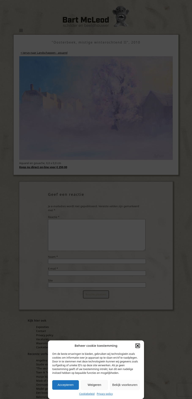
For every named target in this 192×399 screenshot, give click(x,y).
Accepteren (66, 385)
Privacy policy (105, 394)
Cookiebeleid (87, 394)
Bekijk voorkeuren (124, 385)
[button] (138, 346)
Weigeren (94, 385)
